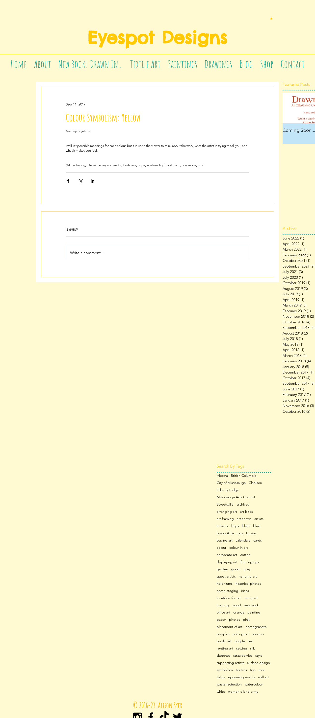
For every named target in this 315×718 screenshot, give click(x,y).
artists (258, 519)
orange (238, 612)
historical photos (248, 583)
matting (223, 605)
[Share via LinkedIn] (92, 180)
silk (252, 648)
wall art (263, 677)
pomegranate (256, 627)
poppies (223, 634)
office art (223, 612)
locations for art (229, 598)
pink (246, 619)
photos (234, 619)
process (258, 634)
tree (262, 670)
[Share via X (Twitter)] (80, 180)
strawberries (242, 655)
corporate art (227, 555)
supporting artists (230, 663)
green (235, 569)
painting (253, 612)
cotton (245, 555)
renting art (225, 648)
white (221, 691)
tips (253, 670)
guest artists (226, 576)
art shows (244, 519)
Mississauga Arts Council (236, 497)
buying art (225, 540)
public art (224, 641)
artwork (222, 526)
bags (235, 526)
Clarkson (255, 483)
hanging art (248, 576)
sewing (241, 648)
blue (256, 526)
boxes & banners (230, 533)
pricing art (241, 634)
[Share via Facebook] (68, 180)
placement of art (229, 627)
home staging (227, 591)
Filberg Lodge (228, 490)
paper (221, 619)
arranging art (227, 512)
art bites (246, 512)
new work (251, 605)
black (246, 526)
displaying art (227, 562)
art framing (225, 519)
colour (221, 548)
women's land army (243, 691)
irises (245, 591)
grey (246, 569)
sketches (223, 655)
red (250, 641)
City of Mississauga (231, 483)
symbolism (225, 670)
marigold (251, 598)
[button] (271, 18)
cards (257, 540)
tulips (221, 677)
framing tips (249, 562)
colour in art (238, 548)
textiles (241, 670)
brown (251, 533)
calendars (243, 540)
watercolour (254, 684)
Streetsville (225, 504)
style (258, 655)
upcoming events (241, 677)
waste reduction (229, 684)
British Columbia (243, 476)
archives (242, 504)
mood (236, 605)
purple (240, 641)
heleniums (225, 583)
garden (222, 569)
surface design (258, 663)
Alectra (222, 476)
